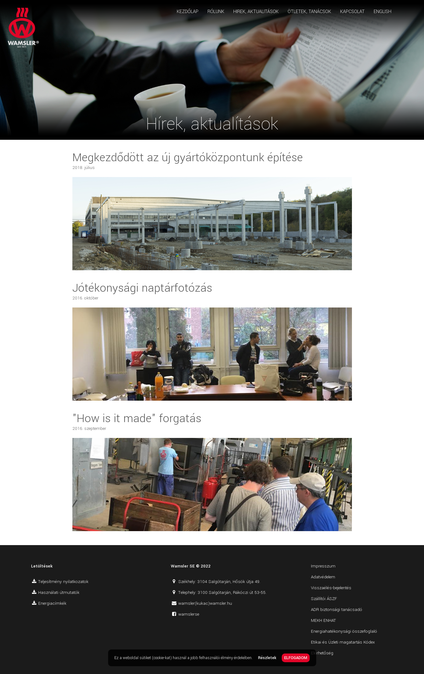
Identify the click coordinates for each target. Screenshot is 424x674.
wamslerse (188, 614)
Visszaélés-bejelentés (331, 588)
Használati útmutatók (59, 592)
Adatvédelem (323, 577)
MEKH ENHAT (323, 620)
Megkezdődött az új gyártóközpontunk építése (187, 157)
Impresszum (323, 566)
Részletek (267, 658)
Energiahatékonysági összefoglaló (344, 631)
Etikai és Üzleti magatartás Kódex (343, 642)
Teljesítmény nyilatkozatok (63, 582)
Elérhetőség (322, 653)
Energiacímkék (52, 603)
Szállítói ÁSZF (324, 599)
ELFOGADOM (295, 658)
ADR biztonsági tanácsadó (336, 610)
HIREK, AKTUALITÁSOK (256, 11)
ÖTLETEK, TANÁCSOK (309, 11)
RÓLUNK (215, 11)
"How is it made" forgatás (136, 418)
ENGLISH (382, 11)
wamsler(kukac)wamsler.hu (205, 603)
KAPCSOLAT (352, 11)
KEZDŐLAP (187, 11)
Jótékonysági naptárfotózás (142, 288)
